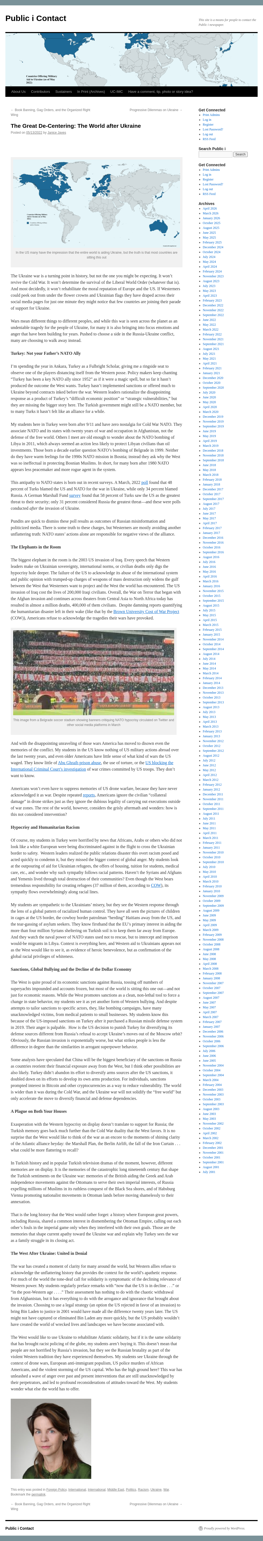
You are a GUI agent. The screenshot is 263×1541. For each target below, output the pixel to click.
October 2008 (212, 944)
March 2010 (210, 881)
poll (144, 482)
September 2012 (213, 751)
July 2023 (209, 286)
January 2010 (211, 891)
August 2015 (211, 605)
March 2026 (210, 213)
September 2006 (213, 1046)
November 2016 (213, 542)
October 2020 (212, 383)
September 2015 (213, 601)
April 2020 (210, 407)
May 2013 (209, 717)
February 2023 (212, 300)
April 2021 (210, 363)
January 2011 (211, 847)
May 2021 (209, 358)
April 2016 (210, 576)
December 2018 (213, 450)
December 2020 (213, 378)
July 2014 (209, 659)
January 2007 (211, 1027)
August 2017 (211, 504)
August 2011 (211, 814)
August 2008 (211, 949)
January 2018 (211, 484)
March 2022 (210, 329)
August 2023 (211, 281)
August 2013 (211, 707)
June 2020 (209, 397)
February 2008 (212, 973)
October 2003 (212, 1099)
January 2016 (211, 586)
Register (208, 124)
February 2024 (212, 271)
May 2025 (209, 237)
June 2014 (209, 663)
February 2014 (212, 678)
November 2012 (213, 741)
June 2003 (209, 1114)
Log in (207, 120)
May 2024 (209, 262)
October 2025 (212, 223)
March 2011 (210, 838)
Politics (131, 1490)
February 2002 (212, 1143)
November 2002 (213, 1123)
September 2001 (213, 1162)
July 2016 (209, 562)
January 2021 (211, 373)
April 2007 (210, 1012)
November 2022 (213, 310)
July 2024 (209, 257)
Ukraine (156, 1490)
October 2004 (212, 1070)
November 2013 (213, 693)
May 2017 (209, 518)
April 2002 (210, 1133)
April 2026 (210, 208)
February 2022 (212, 334)
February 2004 (212, 1085)
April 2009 (210, 925)
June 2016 (209, 567)
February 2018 (212, 479)
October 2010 (212, 857)
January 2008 (211, 978)
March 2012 (210, 780)
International (77, 1490)
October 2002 (212, 1128)
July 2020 (209, 392)
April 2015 (210, 620)
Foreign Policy (56, 1490)
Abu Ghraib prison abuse (79, 762)
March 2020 (210, 412)
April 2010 (210, 876)
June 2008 (209, 954)
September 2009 (213, 906)
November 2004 (213, 1065)
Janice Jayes (57, 132)
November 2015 (213, 591)
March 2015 (210, 625)
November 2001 (213, 1152)
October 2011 (211, 804)
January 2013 (211, 736)
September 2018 (213, 460)
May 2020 (209, 402)
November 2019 (213, 421)
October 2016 (212, 547)
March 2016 (210, 581)
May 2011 (209, 828)
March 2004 (210, 1080)
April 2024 (210, 266)
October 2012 (212, 746)
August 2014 (211, 654)
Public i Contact (35, 18)
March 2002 (210, 1138)
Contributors (40, 92)
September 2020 (213, 387)
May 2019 (209, 436)
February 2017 (212, 528)
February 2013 (212, 731)
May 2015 (209, 615)
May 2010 (209, 872)
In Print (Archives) (91, 92)
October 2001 (212, 1157)
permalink (38, 1494)
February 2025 (212, 242)
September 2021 (213, 344)
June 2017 (209, 513)
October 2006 (212, 1041)
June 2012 (209, 765)
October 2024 (212, 252)
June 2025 (209, 233)
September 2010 (213, 862)
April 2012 (210, 775)
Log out (208, 134)
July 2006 (209, 1051)
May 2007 (209, 1007)
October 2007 (212, 988)
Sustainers (63, 92)
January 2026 (211, 218)
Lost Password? (213, 129)
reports (89, 795)
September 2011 (213, 809)
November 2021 (213, 339)
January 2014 (211, 683)
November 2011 (213, 799)
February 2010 (212, 886)
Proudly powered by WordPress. (224, 1528)
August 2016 (211, 557)
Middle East (115, 1490)
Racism (143, 1490)
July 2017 (209, 509)
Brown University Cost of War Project (146, 611)
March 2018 (210, 475)
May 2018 (209, 470)
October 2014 (212, 644)
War (166, 1490)
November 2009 (213, 896)
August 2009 (211, 910)
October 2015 (212, 596)
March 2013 (210, 726)
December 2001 (213, 1148)
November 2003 (213, 1094)
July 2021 (209, 354)
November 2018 (213, 455)
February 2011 (212, 843)
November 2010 (213, 852)
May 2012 (209, 770)
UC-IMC (116, 92)
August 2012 (211, 755)
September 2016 (213, 552)
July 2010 (209, 867)
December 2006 (213, 1031)
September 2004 (213, 1075)
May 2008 (209, 959)
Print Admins (211, 115)
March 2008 (210, 968)
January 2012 (211, 789)
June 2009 (209, 915)
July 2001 (209, 1172)
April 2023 (210, 295)
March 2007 (210, 1017)
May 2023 (209, 291)
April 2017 (210, 523)
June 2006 (209, 1056)
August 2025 (211, 228)
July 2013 (209, 712)
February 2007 (212, 1022)
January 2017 (211, 533)
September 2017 (213, 499)
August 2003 (211, 1109)
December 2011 (213, 794)
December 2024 (213, 247)
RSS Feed (209, 139)
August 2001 (211, 1167)
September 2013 (213, 702)
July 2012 (209, 760)
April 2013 (210, 722)
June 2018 (209, 465)
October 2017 (212, 494)
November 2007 (213, 983)
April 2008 (210, 964)
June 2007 (209, 1002)
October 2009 (212, 901)
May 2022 (209, 325)
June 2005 (209, 1060)
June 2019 (209, 431)
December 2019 (213, 417)
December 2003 (213, 1090)
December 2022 (213, 305)
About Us (18, 92)
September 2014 (213, 649)
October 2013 (212, 697)
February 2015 (212, 630)
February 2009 (212, 935)
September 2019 (213, 426)
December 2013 (213, 688)
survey (75, 495)
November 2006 (213, 1036)
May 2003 (209, 1119)
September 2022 (213, 315)
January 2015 (211, 634)
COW (156, 885)
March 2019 (210, 446)
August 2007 (211, 998)
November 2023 (213, 276)
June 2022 (209, 320)
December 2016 (213, 538)
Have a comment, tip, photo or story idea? (160, 92)
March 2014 (210, 673)
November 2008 (213, 939)
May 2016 (209, 571)
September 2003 (213, 1104)
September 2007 (213, 993)
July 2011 (209, 818)
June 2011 (209, 823)
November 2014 (213, 639)
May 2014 (209, 668)
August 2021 (211, 349)
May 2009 (209, 920)
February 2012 (212, 785)
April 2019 (210, 441)
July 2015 (209, 610)
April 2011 (210, 833)
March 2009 (210, 930)
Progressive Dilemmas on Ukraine (156, 110)
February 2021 (212, 368)
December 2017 (213, 489)
